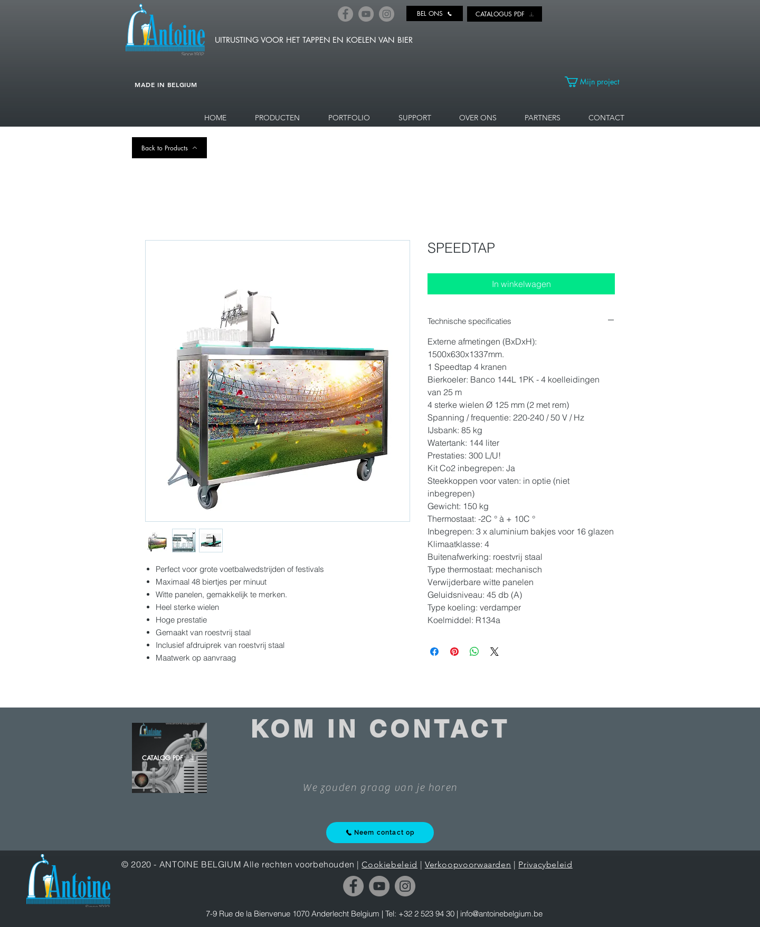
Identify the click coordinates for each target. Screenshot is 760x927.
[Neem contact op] (380, 832)
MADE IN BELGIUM (166, 84)
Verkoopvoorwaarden (468, 864)
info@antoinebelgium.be (501, 914)
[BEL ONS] (434, 13)
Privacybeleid (545, 864)
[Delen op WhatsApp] (474, 651)
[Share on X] (494, 651)
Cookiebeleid (389, 864)
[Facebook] (345, 14)
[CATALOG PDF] (169, 758)
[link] (596, 82)
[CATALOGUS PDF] (504, 14)
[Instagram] (386, 14)
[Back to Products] (169, 147)
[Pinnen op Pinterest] (454, 651)
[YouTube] (366, 14)
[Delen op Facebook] (434, 651)
